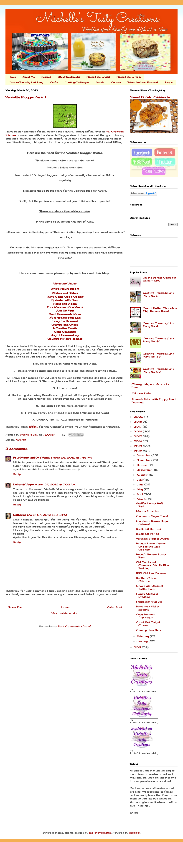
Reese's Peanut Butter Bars (151, 556)
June (140, 484)
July (140, 479)
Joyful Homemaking (65, 335)
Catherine (19, 514)
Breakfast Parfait (147, 533)
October (143, 465)
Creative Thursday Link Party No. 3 (158, 294)
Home (12, 77)
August (142, 474)
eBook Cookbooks (69, 77)
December (144, 455)
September (145, 469)
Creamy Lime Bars (148, 630)
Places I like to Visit (98, 77)
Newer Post (15, 607)
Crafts (54, 82)
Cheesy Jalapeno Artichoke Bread (150, 386)
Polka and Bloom (65, 303)
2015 (138, 436)
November (144, 460)
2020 (139, 416)
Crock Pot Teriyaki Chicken (148, 624)
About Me (29, 77)
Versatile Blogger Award (152, 538)
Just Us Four (65, 310)
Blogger (134, 835)
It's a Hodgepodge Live (65, 317)
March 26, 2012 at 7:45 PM (71, 457)
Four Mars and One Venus (65, 307)
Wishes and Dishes (65, 293)
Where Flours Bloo (63, 288)
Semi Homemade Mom (65, 314)
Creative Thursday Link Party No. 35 (158, 355)
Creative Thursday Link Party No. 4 (158, 325)
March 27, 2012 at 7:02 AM (55, 484)
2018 (138, 421)
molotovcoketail (100, 835)
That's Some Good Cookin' (65, 296)
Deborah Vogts (23, 484)
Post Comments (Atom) (74, 626)
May (140, 489)
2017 (138, 426)
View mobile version (65, 613)
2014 (138, 441)
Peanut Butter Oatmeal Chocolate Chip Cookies (151, 546)
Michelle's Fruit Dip (149, 601)
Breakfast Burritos (148, 528)
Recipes (46, 77)
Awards (99, 82)
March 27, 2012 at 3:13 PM (47, 514)
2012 (138, 451)
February (143, 636)
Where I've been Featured (143, 82)
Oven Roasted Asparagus (145, 616)
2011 (138, 647)
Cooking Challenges (77, 82)
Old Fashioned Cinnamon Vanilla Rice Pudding (152, 565)
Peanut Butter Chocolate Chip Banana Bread (160, 310)
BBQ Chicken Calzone (151, 573)
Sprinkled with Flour (65, 300)
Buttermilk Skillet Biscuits (147, 608)
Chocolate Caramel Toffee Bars (149, 587)
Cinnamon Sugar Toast (152, 516)
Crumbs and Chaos (64, 324)
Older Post (114, 607)
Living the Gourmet (65, 321)
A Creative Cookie (65, 328)
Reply (17, 474)
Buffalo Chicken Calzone (147, 579)
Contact (116, 82)
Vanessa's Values (64, 283)
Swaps (169, 82)
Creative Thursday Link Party (26, 82)
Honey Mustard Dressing (147, 595)
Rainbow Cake (141, 393)
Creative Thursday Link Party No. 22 (158, 370)
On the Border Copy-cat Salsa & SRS (159, 279)
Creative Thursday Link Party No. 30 (158, 340)
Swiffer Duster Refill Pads (150, 505)
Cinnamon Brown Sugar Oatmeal (152, 522)
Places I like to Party (129, 77)
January (143, 641)
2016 (138, 431)
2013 (138, 446)
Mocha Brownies (147, 511)
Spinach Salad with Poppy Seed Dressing (153, 401)
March (142, 499)
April (140, 494)
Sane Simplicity (65, 331)
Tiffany (33, 426)
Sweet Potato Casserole (150, 97)
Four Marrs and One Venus (31, 457)
